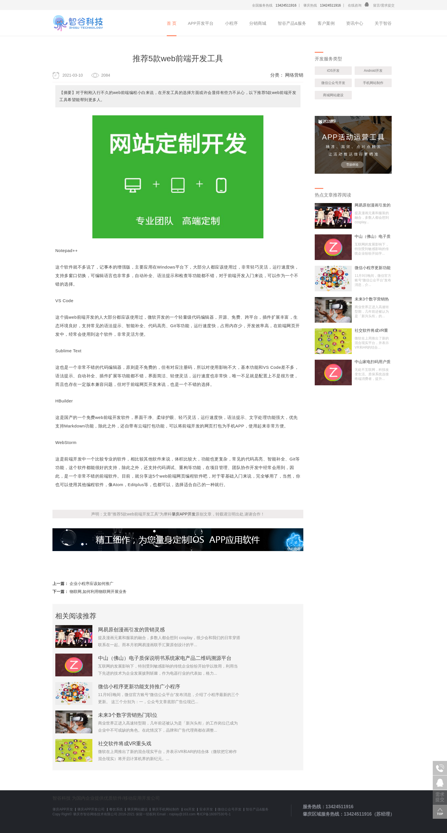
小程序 (231, 23)
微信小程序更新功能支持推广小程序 (139, 686)
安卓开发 (206, 809)
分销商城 (257, 23)
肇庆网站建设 (137, 809)
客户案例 (326, 23)
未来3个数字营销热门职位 (127, 715)
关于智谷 (383, 23)
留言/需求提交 (384, 5)
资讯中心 (354, 23)
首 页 (171, 23)
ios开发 (189, 809)
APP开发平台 (201, 23)
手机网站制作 (373, 83)
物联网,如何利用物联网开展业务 (98, 591)
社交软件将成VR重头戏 (124, 743)
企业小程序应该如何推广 (91, 583)
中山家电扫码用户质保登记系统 (373, 362)
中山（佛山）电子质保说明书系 (373, 236)
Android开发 (373, 71)
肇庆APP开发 (184, 514)
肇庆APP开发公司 (91, 809)
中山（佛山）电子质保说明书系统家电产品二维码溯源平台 (164, 658)
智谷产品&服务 (292, 23)
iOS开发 (333, 71)
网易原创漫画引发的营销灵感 (131, 630)
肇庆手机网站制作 (165, 809)
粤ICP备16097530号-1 (213, 814)
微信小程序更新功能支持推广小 (373, 268)
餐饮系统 (116, 809)
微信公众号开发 (333, 83)
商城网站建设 (333, 95)
